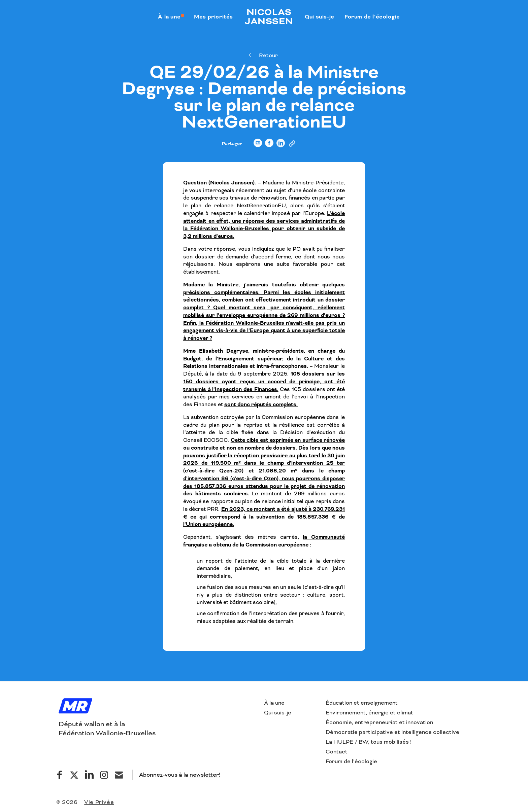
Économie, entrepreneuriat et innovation (379, 722)
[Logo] (75, 706)
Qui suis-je (277, 712)
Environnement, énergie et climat (369, 712)
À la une (274, 702)
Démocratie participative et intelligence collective (392, 732)
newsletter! (205, 774)
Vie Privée (99, 802)
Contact (337, 751)
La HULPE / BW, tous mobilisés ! (368, 741)
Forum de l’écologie (351, 761)
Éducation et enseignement (362, 702)
